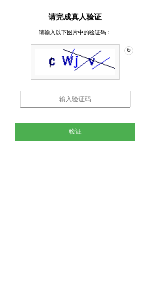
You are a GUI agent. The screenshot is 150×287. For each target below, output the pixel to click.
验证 (75, 131)
